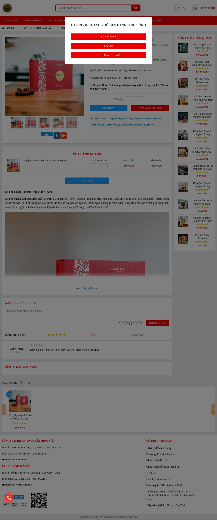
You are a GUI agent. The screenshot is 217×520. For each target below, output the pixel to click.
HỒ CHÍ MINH (108, 36)
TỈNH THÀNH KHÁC (108, 55)
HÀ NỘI (108, 45)
